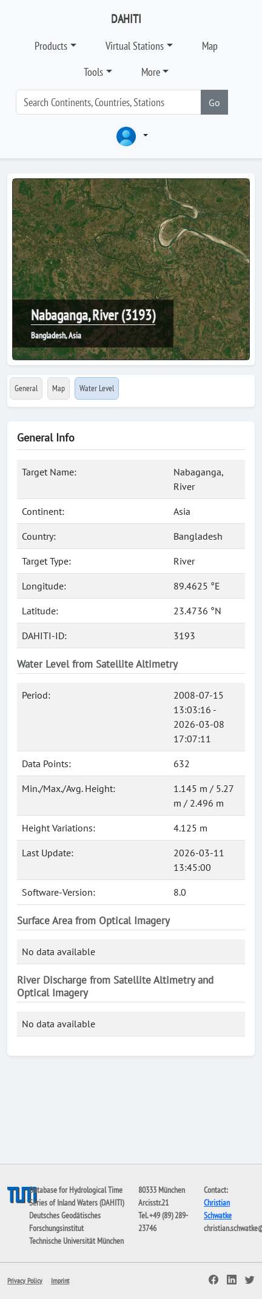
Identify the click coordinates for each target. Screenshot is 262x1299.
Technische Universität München (76, 1240)
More (150, 72)
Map (210, 46)
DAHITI (126, 19)
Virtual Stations (135, 46)
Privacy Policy (24, 1280)
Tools (93, 72)
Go (214, 102)
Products (51, 46)
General (26, 388)
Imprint (60, 1280)
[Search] (108, 102)
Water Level (96, 388)
